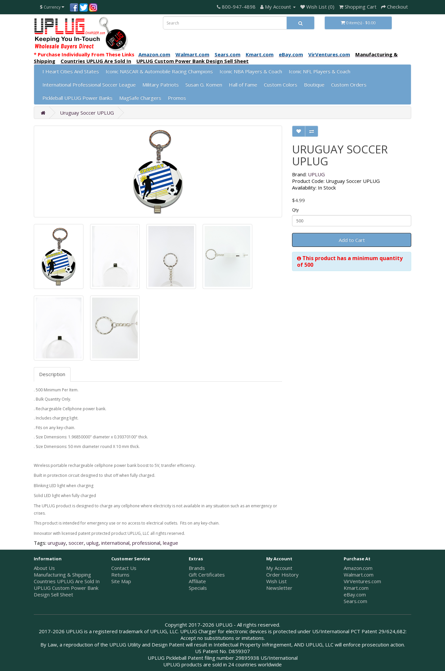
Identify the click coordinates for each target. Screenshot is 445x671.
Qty (295, 210)
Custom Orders (349, 84)
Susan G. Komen (203, 84)
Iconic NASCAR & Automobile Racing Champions (159, 71)
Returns (120, 574)
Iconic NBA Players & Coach (251, 71)
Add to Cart (352, 240)
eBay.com (355, 594)
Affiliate (197, 581)
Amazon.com (358, 568)
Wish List (276, 581)
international (115, 542)
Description (52, 374)
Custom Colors (280, 84)
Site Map (121, 581)
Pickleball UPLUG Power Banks (77, 97)
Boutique (314, 84)
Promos (177, 97)
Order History (282, 574)
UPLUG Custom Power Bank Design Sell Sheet (66, 591)
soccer (76, 542)
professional (146, 542)
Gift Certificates (207, 574)
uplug (92, 542)
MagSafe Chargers (140, 97)
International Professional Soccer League (89, 84)
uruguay (57, 542)
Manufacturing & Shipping (62, 574)
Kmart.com (356, 588)
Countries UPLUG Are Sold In (67, 581)
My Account (279, 568)
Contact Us (123, 568)
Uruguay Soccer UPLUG (87, 112)
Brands (197, 568)
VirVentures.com (362, 581)
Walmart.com (358, 574)
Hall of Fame (243, 84)
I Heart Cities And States (70, 71)
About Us (44, 568)
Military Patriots (160, 84)
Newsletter (279, 588)
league (170, 542)
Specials (198, 588)
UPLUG (316, 174)
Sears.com (355, 601)
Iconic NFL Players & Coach (319, 71)
